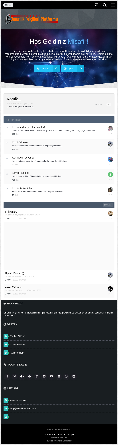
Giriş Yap (48, 68)
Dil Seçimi (49, 434)
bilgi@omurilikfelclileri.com (23, 408)
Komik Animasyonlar (23, 157)
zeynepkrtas (20, 215)
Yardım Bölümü (17, 336)
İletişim (71, 434)
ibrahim (18, 276)
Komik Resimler (20, 173)
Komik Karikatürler (22, 188)
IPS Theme (54, 429)
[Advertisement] (59, 245)
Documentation (17, 344)
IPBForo (67, 429)
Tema (61, 434)
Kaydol (74, 68)
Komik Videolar (20, 142)
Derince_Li (19, 290)
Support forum (17, 353)
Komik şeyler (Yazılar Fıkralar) (28, 127)
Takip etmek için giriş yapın (21, 103)
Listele (108, 205)
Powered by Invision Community (59, 441)
